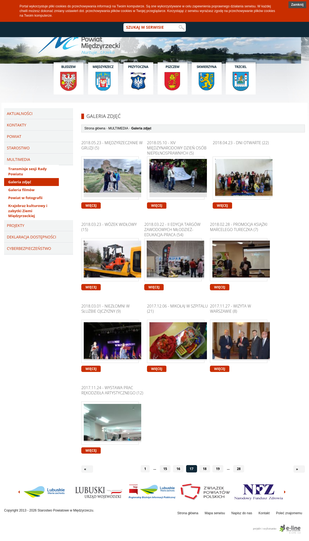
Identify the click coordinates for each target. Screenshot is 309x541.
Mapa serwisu (215, 513)
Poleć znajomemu (289, 513)
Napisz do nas (241, 513)
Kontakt (264, 513)
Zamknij (297, 5)
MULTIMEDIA (118, 128)
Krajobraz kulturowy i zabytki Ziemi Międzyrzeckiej (27, 210)
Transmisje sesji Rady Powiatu (27, 171)
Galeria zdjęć (19, 181)
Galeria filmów (21, 189)
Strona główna (94, 128)
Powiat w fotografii (25, 197)
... (154, 469)
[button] (297, 4)
